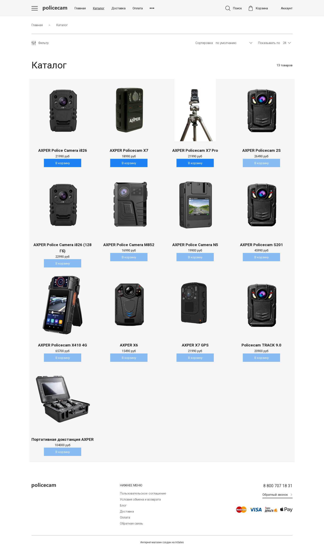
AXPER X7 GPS (195, 345)
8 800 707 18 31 (278, 486)
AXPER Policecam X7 (129, 150)
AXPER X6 (129, 345)
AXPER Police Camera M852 (128, 244)
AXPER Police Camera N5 (195, 244)
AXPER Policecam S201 (261, 244)
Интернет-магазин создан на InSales (162, 542)
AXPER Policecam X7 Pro (195, 150)
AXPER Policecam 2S (261, 150)
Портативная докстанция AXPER (62, 439)
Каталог (98, 8)
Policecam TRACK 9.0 (261, 345)
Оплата (138, 8)
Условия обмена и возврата (140, 500)
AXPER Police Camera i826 (62, 150)
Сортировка (204, 43)
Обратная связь (131, 524)
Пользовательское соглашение (143, 494)
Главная (80, 8)
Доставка (118, 8)
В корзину (63, 163)
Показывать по (269, 43)
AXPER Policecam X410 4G (62, 345)
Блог (123, 506)
